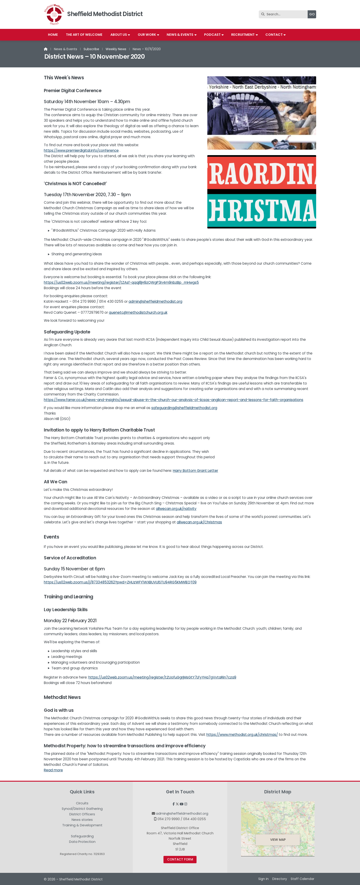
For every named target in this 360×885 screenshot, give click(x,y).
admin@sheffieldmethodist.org (155, 301)
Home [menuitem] (53, 34)
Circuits (82, 803)
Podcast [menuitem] (212, 34)
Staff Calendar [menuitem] (302, 879)
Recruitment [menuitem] (243, 34)
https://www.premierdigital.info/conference (81, 150)
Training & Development (82, 825)
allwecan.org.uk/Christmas (199, 522)
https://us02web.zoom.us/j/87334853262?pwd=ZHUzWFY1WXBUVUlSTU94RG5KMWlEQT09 (120, 582)
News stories (82, 820)
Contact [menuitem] (274, 34)
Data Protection (82, 842)
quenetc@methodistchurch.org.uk (138, 312)
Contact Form (180, 859)
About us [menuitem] (118, 34)
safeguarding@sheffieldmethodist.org (184, 407)
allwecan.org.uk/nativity (176, 508)
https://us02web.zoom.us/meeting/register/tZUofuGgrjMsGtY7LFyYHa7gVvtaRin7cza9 (162, 677)
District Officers (82, 814)
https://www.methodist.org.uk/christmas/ (242, 734)
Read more (53, 770)
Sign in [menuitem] (263, 879)
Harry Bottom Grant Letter (195, 470)
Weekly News (116, 49)
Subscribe (91, 49)
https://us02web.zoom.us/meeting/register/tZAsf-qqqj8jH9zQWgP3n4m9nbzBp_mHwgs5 (121, 282)
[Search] (284, 14)
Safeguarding (82, 836)
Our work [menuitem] (147, 34)
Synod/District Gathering (82, 809)
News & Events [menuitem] (180, 34)
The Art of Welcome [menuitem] (84, 34)
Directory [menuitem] (279, 879)
